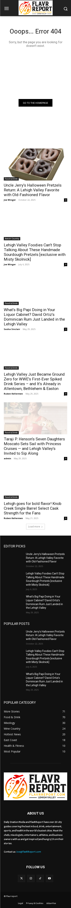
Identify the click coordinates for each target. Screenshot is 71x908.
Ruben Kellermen (13, 393)
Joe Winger (10, 199)
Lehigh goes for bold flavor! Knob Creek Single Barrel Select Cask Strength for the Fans (32, 508)
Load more (35, 526)
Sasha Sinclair (12, 329)
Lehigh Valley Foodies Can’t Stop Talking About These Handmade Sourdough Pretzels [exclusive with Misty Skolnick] (35, 252)
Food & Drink (11, 178)
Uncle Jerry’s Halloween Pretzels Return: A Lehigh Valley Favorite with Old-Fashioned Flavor (33, 190)
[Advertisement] (35, 72)
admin (7, 458)
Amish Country (12, 238)
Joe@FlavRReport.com (28, 851)
